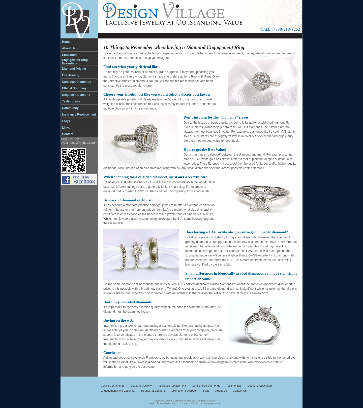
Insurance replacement (172, 385)
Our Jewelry (70, 75)
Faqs (206, 390)
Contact (67, 134)
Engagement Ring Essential (118, 390)
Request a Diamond (76, 95)
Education (69, 55)
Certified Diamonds (113, 385)
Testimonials (71, 101)
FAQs (66, 121)
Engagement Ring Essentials (75, 61)
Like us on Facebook (184, 390)
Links (66, 127)
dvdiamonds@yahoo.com (78, 142)
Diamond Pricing (74, 68)
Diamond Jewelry (141, 385)
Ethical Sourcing (74, 88)
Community (70, 108)
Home (66, 42)
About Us (68, 48)
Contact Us (240, 390)
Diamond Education (260, 385)
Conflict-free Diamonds (206, 385)
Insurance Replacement (79, 114)
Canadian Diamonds (76, 82)
